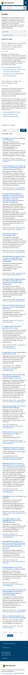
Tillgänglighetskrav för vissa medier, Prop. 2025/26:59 (14, 497)
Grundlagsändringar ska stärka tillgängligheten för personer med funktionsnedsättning (12, 520)
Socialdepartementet (8, 370)
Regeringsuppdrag (20, 227)
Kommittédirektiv (7, 457)
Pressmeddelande (20, 188)
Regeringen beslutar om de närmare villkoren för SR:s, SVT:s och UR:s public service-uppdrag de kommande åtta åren (14, 465)
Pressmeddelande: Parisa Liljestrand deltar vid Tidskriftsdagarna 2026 (11, 114)
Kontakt (5, 658)
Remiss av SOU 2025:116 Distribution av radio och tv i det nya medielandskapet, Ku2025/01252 (14, 306)
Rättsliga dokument (7, 160)
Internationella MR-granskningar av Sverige (12, 368)
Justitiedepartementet (20, 513)
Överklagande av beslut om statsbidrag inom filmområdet (14, 139)
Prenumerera (23, 130)
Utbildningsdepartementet (9, 348)
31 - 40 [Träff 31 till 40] (20, 632)
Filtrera (11, 130)
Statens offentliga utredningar (15, 441)
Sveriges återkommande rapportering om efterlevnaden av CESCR (14, 353)
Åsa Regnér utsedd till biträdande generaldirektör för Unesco (12, 327)
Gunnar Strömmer (18, 535)
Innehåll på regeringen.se (14, 643)
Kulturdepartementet (20, 160)
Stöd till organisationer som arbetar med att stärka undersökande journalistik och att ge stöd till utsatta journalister (14, 167)
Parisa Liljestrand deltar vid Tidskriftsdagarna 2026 (10, 234)
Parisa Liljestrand (9, 189)
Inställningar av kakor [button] (19, 673)
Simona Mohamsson (10, 346)
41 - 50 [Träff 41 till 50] (4, 635)
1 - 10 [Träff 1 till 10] (4, 632)
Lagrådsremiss (19, 158)
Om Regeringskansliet (6, 673)
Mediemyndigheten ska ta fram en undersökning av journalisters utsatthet (14, 568)
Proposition (21, 511)
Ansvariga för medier (14, 35)
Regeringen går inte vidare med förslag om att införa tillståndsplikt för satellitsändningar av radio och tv (14, 376)
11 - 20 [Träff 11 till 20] (9, 632)
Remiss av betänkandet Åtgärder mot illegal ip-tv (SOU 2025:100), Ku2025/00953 (14, 616)
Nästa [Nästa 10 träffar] (10, 635)
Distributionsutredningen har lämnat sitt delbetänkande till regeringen (14, 406)
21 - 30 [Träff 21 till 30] (15, 632)
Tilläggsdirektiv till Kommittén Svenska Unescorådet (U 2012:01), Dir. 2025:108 (13, 448)
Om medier (14, 31)
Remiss (19, 320)
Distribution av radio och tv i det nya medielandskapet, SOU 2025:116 (13, 432)
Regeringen (5, 161)
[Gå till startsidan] (7, 3)
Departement (14, 647)
